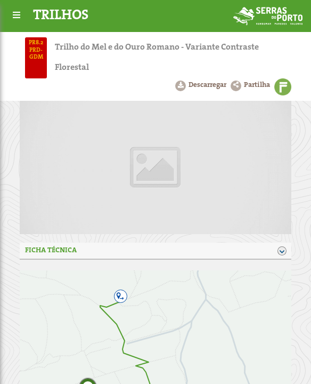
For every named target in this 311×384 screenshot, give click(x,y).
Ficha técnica (155, 251)
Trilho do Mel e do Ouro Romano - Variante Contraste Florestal (157, 57)
